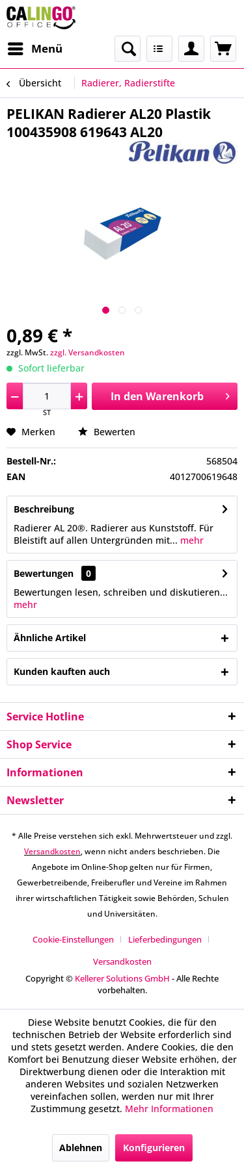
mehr (191, 540)
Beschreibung (44, 509)
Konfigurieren (154, 1147)
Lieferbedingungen (165, 939)
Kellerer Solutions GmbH (122, 978)
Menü (35, 47)
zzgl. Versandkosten (87, 352)
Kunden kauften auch (62, 671)
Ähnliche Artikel (50, 637)
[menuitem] (34, 49)
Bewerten (106, 431)
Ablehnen (80, 1147)
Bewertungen (44, 573)
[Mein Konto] (191, 49)
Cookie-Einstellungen (73, 939)
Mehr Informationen (169, 1108)
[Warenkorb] (223, 49)
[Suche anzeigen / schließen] (128, 49)
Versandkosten (52, 851)
